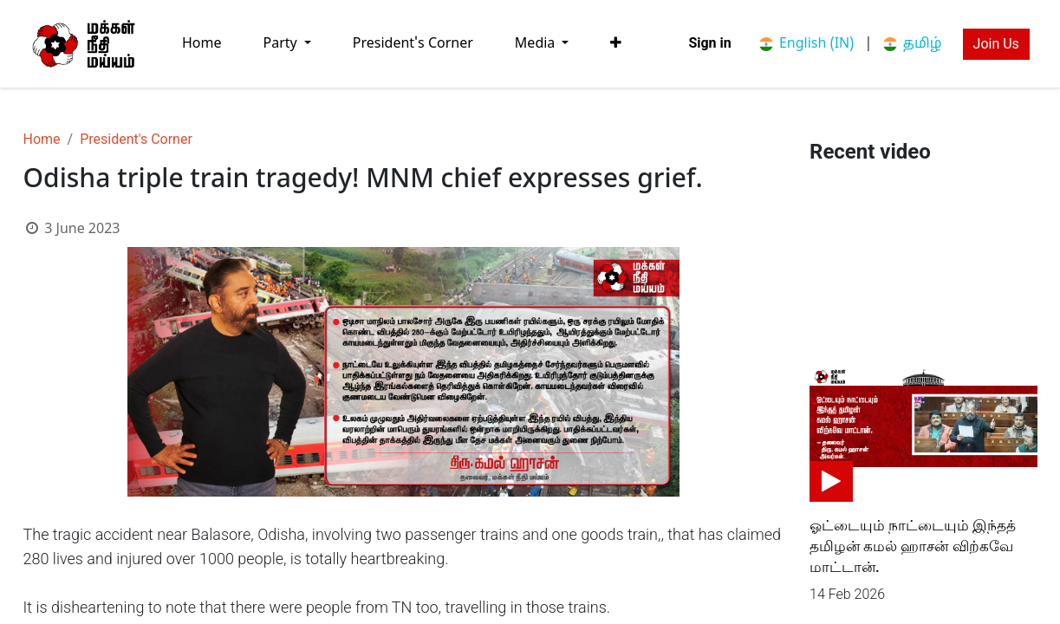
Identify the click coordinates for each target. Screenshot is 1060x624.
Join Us (996, 44)
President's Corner (136, 139)
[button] (615, 43)
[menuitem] (202, 44)
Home (42, 139)
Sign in (709, 43)
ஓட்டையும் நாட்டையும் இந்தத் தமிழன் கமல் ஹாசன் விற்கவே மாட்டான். (913, 546)
